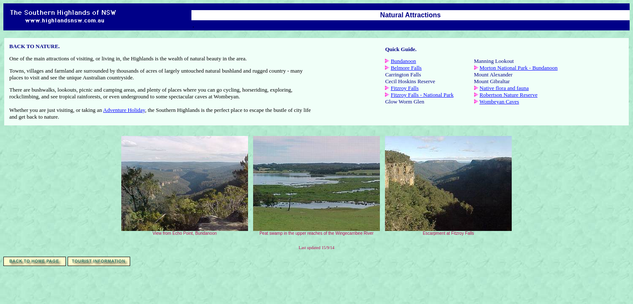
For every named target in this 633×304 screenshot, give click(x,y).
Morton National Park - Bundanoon (519, 68)
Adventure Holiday (124, 110)
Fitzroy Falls (405, 88)
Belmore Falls (406, 68)
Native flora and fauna (504, 88)
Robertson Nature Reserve (509, 95)
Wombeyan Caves (499, 101)
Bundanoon (403, 61)
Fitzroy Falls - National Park (422, 95)
